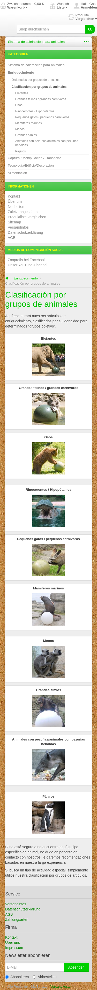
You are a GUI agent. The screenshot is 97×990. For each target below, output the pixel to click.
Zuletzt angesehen (23, 212)
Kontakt (14, 196)
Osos (19, 105)
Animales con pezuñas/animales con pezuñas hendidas (46, 143)
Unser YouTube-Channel (27, 265)
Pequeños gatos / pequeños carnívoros (42, 117)
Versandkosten (61, 976)
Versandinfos (18, 227)
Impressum (14, 937)
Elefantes (21, 93)
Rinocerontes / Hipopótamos (34, 111)
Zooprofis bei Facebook (27, 260)
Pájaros (20, 151)
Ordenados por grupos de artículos (35, 80)
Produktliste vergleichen (27, 217)
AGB (12, 238)
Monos (20, 129)
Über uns (15, 201)
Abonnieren (17, 966)
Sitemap (14, 222)
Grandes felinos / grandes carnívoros (40, 99)
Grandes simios (26, 135)
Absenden (76, 957)
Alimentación (17, 173)
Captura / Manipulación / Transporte (34, 158)
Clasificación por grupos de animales (38, 87)
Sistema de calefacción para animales (36, 42)
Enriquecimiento (21, 72)
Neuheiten (16, 207)
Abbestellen (45, 966)
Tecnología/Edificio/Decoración (31, 165)
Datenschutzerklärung (25, 232)
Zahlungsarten (16, 909)
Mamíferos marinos (28, 123)
